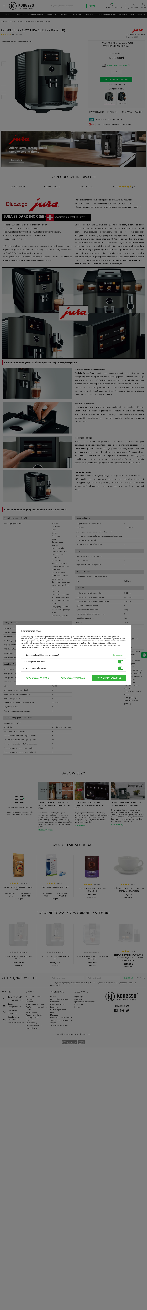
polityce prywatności (46, 641)
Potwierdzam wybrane (37, 678)
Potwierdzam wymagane (73, 678)
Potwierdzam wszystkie (109, 678)
